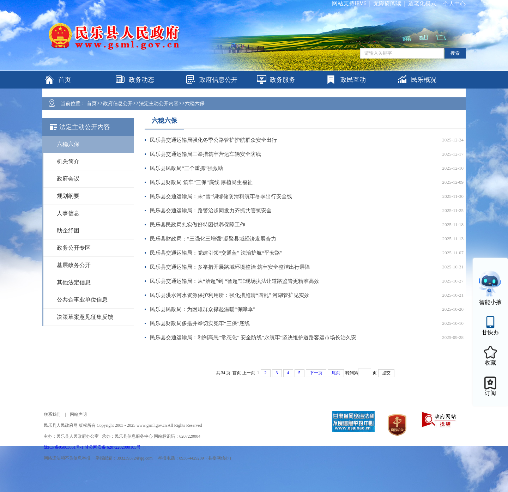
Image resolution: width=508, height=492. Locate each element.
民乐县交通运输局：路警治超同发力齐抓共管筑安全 (211, 210)
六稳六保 (195, 103)
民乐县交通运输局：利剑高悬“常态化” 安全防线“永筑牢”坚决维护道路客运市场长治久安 (253, 337)
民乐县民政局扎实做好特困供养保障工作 (197, 224)
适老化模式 (422, 3)
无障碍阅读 (387, 3)
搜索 (455, 53)
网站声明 (78, 414)
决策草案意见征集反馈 (85, 317)
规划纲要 (68, 196)
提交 (386, 372)
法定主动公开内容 (159, 103)
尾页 (336, 372)
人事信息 (68, 213)
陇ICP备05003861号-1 (64, 447)
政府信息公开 (118, 103)
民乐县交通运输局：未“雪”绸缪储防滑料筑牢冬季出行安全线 (221, 196)
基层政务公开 (74, 265)
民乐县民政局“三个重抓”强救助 (186, 168)
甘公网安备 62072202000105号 (113, 447)
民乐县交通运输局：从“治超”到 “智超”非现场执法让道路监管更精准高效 (234, 281)
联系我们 (52, 414)
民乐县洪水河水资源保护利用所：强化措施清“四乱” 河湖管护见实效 (229, 295)
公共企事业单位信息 (82, 300)
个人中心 (454, 4)
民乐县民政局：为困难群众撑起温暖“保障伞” (202, 309)
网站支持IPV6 (349, 3)
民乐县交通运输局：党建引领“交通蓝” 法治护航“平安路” (216, 253)
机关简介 (68, 161)
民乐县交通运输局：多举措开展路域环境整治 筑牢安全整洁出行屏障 (230, 267)
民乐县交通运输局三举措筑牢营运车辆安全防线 (205, 154)
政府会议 (68, 179)
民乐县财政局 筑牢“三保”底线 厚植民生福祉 (201, 182)
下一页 (316, 372)
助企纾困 (68, 230)
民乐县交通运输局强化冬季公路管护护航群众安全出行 (213, 140)
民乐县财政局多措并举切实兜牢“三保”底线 (200, 323)
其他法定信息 (74, 282)
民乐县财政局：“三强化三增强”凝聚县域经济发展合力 (213, 239)
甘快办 (490, 332)
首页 (92, 103)
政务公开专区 (74, 248)
